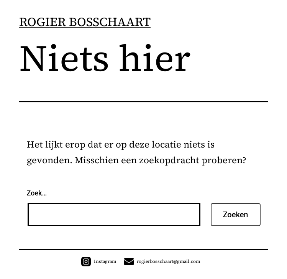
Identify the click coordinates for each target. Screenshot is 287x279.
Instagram (98, 261)
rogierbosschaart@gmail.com (162, 261)
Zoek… (37, 193)
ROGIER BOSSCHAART (85, 21)
